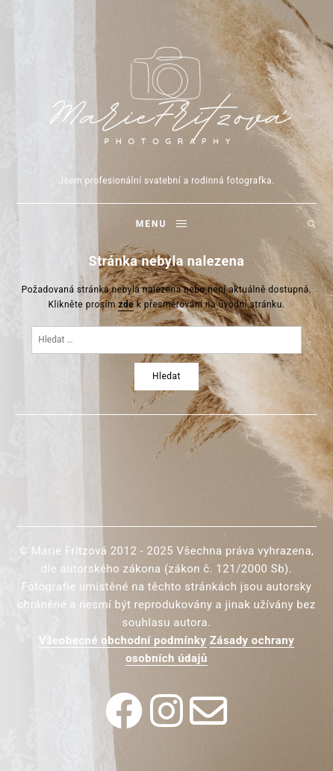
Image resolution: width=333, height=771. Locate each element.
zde (126, 304)
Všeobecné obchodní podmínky (123, 640)
